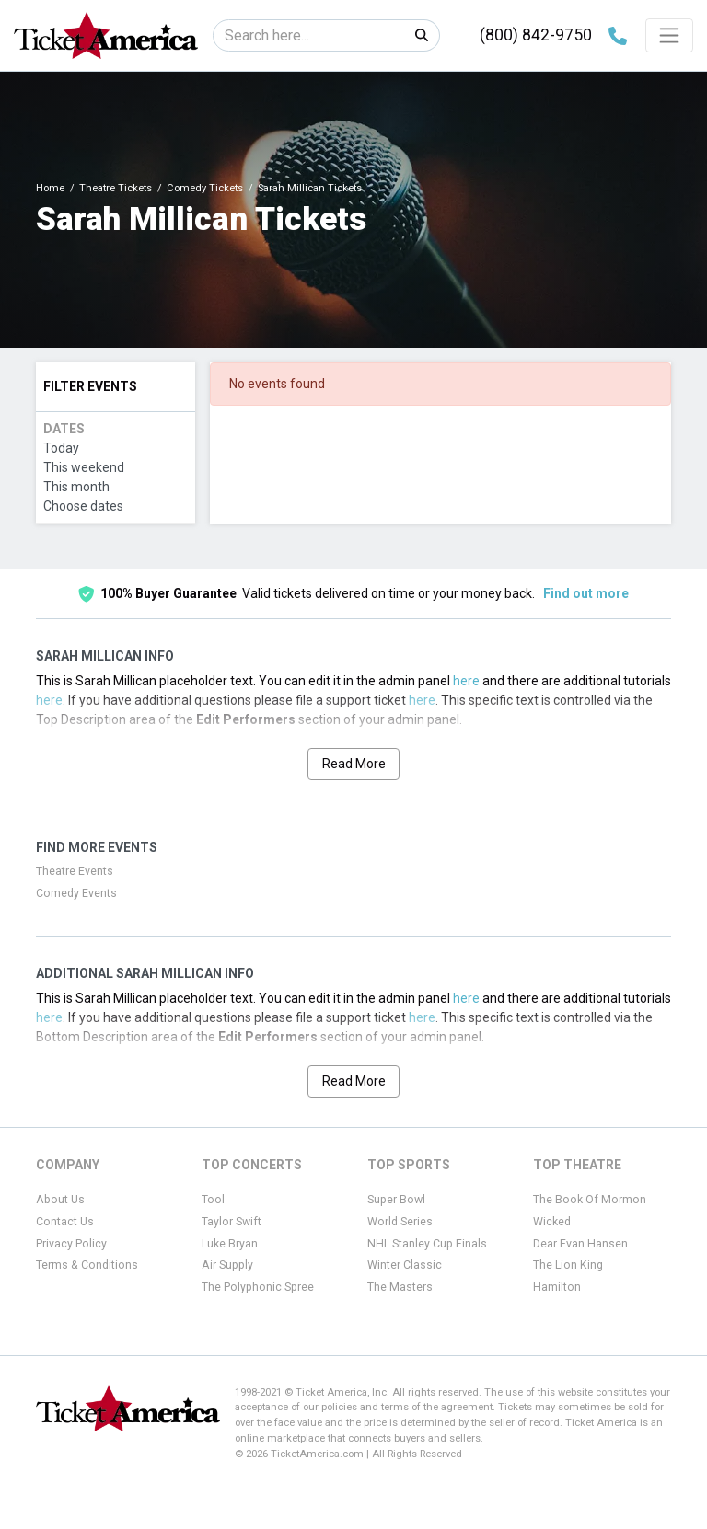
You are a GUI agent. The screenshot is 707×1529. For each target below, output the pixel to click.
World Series (400, 1221)
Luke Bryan (230, 1243)
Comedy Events (76, 893)
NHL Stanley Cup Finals (427, 1243)
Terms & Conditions (87, 1265)
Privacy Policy (71, 1243)
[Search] (309, 35)
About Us (60, 1199)
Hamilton (557, 1287)
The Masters (400, 1287)
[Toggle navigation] (669, 35)
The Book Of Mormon (589, 1199)
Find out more (586, 593)
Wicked (552, 1221)
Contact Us (65, 1221)
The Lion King (568, 1265)
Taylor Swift (231, 1221)
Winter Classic (404, 1265)
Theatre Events (74, 871)
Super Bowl (396, 1199)
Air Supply (227, 1265)
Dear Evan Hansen (580, 1243)
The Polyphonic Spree (258, 1287)
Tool (213, 1199)
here (466, 680)
